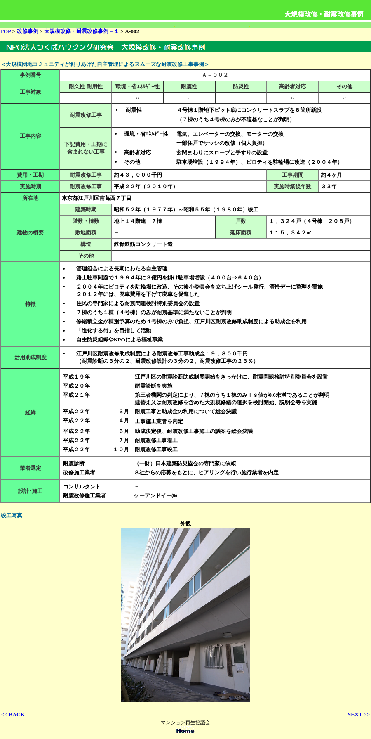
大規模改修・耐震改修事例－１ (82, 31)
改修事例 (28, 31)
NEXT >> (358, 714)
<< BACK (13, 714)
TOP (5, 31)
